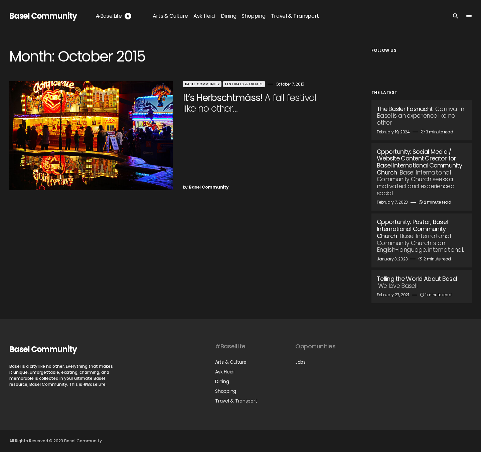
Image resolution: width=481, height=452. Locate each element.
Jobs (300, 362)
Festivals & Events (238, 84)
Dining (222, 381)
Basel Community (43, 15)
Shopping (225, 391)
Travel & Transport (236, 401)
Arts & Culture (231, 362)
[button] (455, 16)
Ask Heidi (224, 371)
